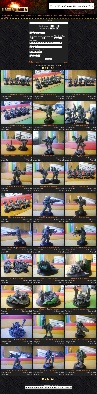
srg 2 (74, 125)
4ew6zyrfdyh (10, 309)
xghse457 (42, 217)
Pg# (52, 68)
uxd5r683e (10, 248)
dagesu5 (42, 278)
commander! (10, 370)
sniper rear (74, 370)
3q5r (10, 125)
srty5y (74, 186)
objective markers (10, 156)
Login (66, 62)
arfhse (10, 278)
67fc (42, 156)
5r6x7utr (74, 156)
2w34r (42, 94)
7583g (10, 217)
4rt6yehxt (74, 278)
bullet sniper (42, 248)
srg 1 (42, 125)
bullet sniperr (74, 248)
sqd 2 (74, 94)
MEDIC (42, 370)
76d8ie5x (10, 186)
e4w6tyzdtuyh (42, 309)
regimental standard (42, 339)
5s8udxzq (74, 309)
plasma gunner (74, 339)
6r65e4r (42, 186)
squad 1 (10, 94)
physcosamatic (20, 94)
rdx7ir (74, 217)
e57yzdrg (10, 339)
